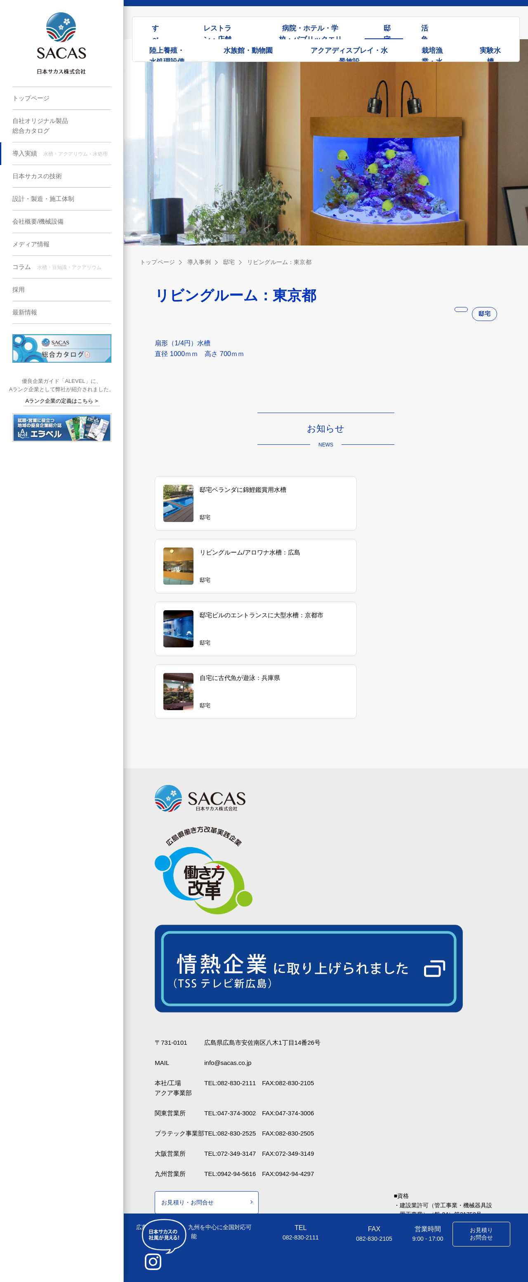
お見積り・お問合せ (187, 1152)
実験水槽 (490, 54)
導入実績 (60, 153)
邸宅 (387, 31)
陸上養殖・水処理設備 (166, 54)
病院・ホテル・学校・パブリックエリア (310, 31)
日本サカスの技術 (37, 175)
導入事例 (198, 262)
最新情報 (24, 312)
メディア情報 (31, 244)
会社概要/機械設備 (38, 221)
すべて (155, 31)
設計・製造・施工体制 (43, 198)
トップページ (31, 98)
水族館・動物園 (248, 50)
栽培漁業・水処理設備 (432, 54)
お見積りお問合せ (481, 1234)
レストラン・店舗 (217, 31)
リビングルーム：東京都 (278, 262)
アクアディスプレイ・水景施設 (349, 54)
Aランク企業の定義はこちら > (62, 401)
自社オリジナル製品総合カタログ (40, 125)
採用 (18, 289)
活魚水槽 (424, 31)
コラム (56, 266)
